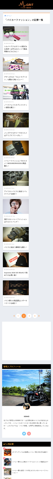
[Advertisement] (26, 205)
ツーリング (8, 375)
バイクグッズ (9, 388)
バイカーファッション (12, 383)
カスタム (7, 371)
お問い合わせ (36, 473)
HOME (26, 467)
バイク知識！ (9, 392)
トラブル (7, 379)
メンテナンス (9, 396)
